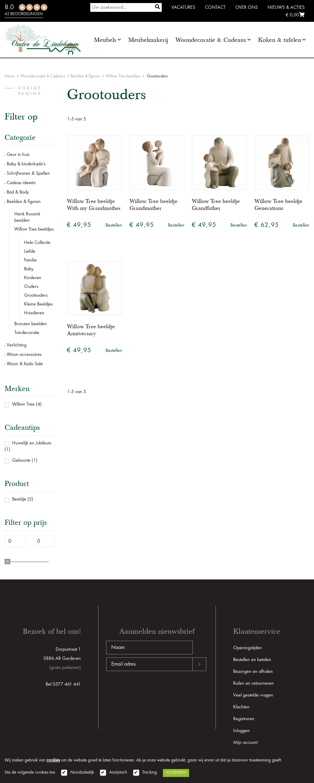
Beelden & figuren (85, 76)
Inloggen (241, 730)
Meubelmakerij (148, 40)
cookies (53, 760)
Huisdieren (34, 313)
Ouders (31, 286)
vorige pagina (30, 91)
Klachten (241, 707)
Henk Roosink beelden (27, 217)
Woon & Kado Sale (25, 364)
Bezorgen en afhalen (253, 671)
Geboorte (21, 460)
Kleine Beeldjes (38, 304)
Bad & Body (18, 192)
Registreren (243, 719)
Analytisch (118, 772)
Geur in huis (18, 154)
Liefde (29, 251)
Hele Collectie (37, 242)
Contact (215, 7)
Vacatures (183, 7)
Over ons (246, 7)
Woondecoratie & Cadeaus (210, 40)
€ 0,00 (295, 15)
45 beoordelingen (24, 14)
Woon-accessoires (24, 354)
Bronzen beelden (30, 324)
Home (10, 76)
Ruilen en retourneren (253, 683)
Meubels (105, 40)
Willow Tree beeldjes (123, 76)
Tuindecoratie (26, 332)
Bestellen (113, 225)
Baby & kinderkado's (26, 164)
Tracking (149, 772)
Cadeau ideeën (21, 183)
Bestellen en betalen (252, 659)
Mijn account (245, 742)
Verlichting (16, 345)
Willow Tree (23, 404)
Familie (30, 260)
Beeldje (19, 499)
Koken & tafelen (279, 40)
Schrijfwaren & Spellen (28, 173)
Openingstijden (247, 648)
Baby (28, 269)
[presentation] (152, 690)
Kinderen (32, 277)
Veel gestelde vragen (253, 695)
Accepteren (176, 773)
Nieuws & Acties (286, 7)
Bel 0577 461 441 (63, 684)
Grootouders (36, 295)
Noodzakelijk (82, 772)
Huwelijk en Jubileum (31, 443)
